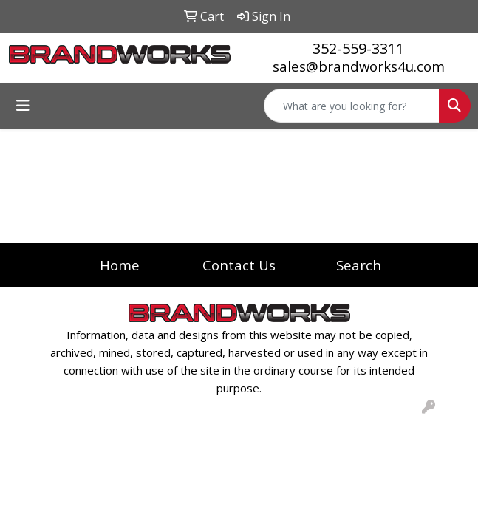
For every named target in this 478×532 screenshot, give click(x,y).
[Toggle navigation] (22, 105)
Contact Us (239, 265)
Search (358, 265)
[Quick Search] (352, 106)
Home (120, 265)
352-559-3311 (358, 48)
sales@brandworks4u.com (359, 66)
